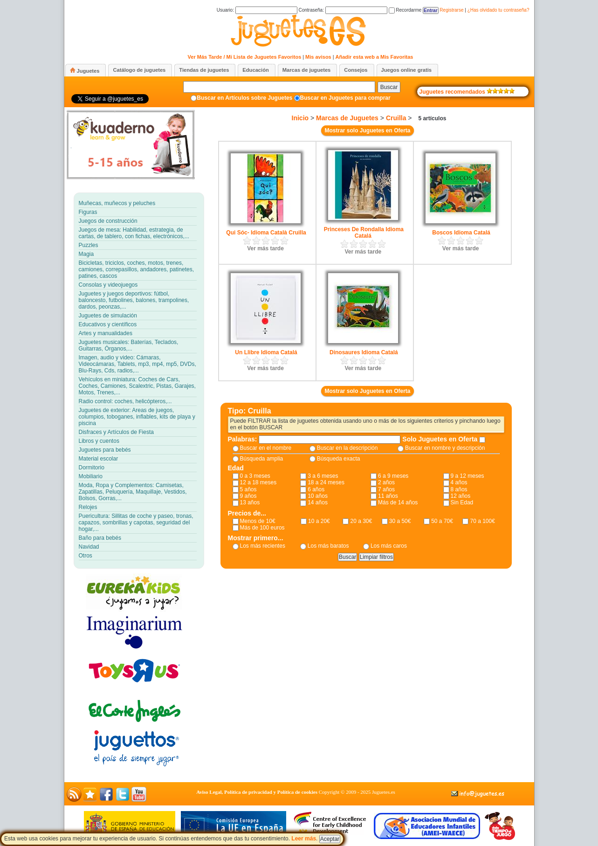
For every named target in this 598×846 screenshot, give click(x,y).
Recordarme (405, 10)
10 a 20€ (319, 521)
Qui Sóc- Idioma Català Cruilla (266, 232)
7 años (386, 489)
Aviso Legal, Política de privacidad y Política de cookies (256, 792)
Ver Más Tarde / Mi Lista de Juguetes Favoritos (245, 57)
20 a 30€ (361, 521)
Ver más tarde (265, 248)
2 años (386, 482)
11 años (388, 496)
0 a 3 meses (255, 476)
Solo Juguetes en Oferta (440, 439)
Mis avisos (318, 57)
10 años (318, 496)
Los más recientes (262, 546)
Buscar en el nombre (266, 448)
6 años (316, 489)
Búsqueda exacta (338, 458)
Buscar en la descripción (347, 448)
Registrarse (451, 10)
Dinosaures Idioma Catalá (364, 352)
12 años (461, 496)
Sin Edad (462, 502)
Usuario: (257, 10)
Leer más (303, 838)
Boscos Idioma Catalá (461, 232)
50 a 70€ (442, 521)
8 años (459, 489)
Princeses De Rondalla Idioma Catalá (364, 232)
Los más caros (389, 546)
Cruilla (396, 118)
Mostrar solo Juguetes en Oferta (367, 130)
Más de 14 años (398, 502)
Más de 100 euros (262, 527)
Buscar (389, 87)
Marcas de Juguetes (347, 118)
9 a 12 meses (467, 476)
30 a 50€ (400, 521)
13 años (250, 502)
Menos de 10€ (257, 521)
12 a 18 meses (258, 482)
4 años (459, 482)
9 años (248, 496)
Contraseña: (342, 10)
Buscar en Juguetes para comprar (345, 98)
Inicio (300, 118)
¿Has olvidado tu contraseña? (498, 10)
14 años (318, 502)
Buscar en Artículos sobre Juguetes (244, 98)
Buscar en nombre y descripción (445, 448)
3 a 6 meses (323, 476)
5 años (248, 489)
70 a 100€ (482, 521)
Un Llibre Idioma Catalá (266, 352)
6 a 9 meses (393, 476)
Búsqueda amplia (261, 458)
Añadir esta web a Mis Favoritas (374, 57)
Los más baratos (328, 546)
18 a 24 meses (326, 482)
